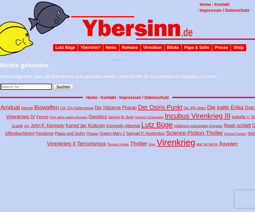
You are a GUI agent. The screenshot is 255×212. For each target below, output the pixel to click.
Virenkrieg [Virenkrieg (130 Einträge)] (176, 142)
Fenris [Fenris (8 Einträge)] (42, 116)
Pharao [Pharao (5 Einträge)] (92, 133)
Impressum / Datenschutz (225, 10)
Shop (238, 47)
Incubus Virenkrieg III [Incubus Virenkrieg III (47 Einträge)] (198, 116)
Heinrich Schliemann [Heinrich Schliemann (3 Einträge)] (149, 117)
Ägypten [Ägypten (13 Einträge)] (228, 144)
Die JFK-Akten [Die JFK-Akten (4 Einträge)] (194, 108)
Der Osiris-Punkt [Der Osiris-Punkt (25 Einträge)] (160, 107)
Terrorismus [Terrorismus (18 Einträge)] (91, 143)
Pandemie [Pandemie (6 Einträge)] (45, 133)
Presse (221, 47)
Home (205, 4)
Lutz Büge (65, 47)
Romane (130, 47)
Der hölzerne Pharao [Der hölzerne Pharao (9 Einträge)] (116, 107)
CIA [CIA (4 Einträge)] (63, 108)
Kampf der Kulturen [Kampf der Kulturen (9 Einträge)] (85, 125)
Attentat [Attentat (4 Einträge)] (27, 108)
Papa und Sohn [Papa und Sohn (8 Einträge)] (70, 133)
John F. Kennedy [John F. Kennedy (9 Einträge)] (48, 125)
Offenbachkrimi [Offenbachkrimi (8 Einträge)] (19, 133)
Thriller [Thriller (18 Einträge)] (138, 143)
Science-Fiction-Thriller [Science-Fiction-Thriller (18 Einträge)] (194, 133)
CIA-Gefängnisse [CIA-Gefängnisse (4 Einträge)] (80, 108)
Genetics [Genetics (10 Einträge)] (98, 116)
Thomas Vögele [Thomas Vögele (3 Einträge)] (118, 144)
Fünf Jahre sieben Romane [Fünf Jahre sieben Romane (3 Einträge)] (68, 117)
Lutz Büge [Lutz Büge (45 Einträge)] (157, 125)
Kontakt (221, 4)
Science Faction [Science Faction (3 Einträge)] (235, 133)
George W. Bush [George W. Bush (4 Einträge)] (121, 117)
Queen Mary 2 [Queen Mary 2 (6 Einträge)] (112, 133)
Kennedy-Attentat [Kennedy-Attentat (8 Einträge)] (123, 125)
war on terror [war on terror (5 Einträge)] (207, 144)
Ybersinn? (90, 47)
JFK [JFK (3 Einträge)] (26, 126)
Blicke (173, 47)
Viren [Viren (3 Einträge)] (152, 144)
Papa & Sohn (197, 47)
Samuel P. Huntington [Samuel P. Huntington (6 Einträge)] (145, 133)
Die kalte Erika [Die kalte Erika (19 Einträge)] (225, 107)
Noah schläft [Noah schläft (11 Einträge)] (237, 125)
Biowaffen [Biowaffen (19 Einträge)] (46, 107)
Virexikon (152, 47)
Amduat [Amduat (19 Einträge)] (10, 107)
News (111, 47)
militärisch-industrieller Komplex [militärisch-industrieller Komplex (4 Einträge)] (198, 126)
